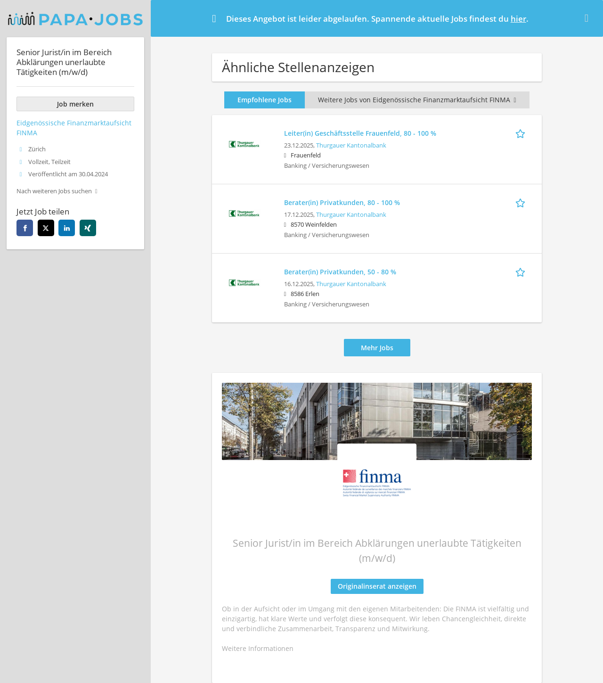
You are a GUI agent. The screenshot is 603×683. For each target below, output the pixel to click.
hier (518, 18)
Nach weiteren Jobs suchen (54, 191)
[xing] (88, 228)
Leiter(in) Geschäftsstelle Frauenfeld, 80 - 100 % (360, 133)
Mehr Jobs (377, 347)
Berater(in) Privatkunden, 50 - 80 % (340, 271)
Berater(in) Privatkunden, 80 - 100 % (342, 202)
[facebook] (24, 228)
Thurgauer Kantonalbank (351, 145)
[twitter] (46, 228)
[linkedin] (66, 228)
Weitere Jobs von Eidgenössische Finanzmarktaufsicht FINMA (417, 99)
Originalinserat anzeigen (377, 586)
